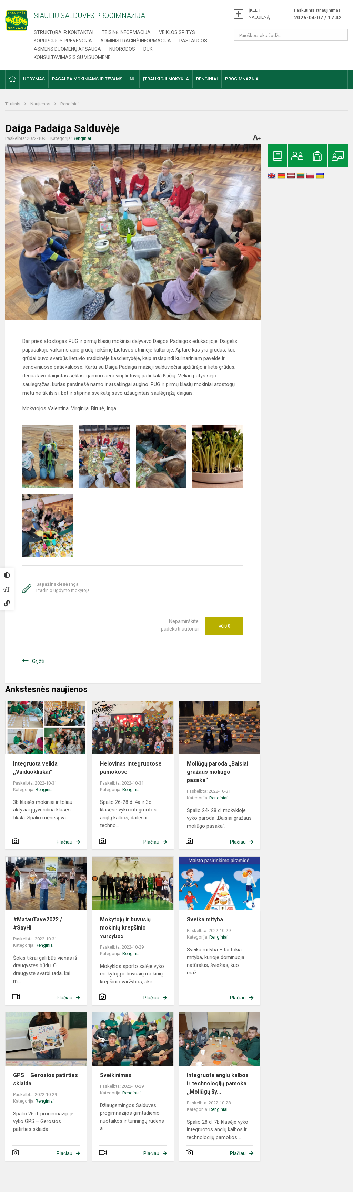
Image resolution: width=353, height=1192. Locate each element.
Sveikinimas (115, 1075)
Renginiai (69, 103)
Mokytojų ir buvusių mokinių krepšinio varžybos (125, 927)
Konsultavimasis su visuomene (72, 57)
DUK (147, 49)
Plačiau (64, 842)
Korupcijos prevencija (63, 41)
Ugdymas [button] (34, 78)
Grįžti (38, 661)
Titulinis (13, 103)
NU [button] (133, 78)
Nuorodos (122, 49)
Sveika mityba (205, 919)
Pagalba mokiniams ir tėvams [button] (87, 78)
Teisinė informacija (126, 32)
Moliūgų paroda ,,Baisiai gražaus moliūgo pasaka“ (217, 772)
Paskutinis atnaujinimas (318, 14)
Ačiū (224, 626)
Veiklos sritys (177, 32)
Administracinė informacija (135, 41)
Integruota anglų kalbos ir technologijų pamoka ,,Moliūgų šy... (218, 1083)
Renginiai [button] (207, 78)
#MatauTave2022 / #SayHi (37, 923)
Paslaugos (193, 41)
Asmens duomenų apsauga (67, 49)
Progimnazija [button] (242, 78)
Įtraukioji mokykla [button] (166, 78)
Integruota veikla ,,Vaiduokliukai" (35, 767)
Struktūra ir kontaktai (63, 32)
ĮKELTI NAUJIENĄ (259, 14)
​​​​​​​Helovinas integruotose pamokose (131, 767)
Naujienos (40, 103)
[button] (12, 79)
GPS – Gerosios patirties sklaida (45, 1079)
